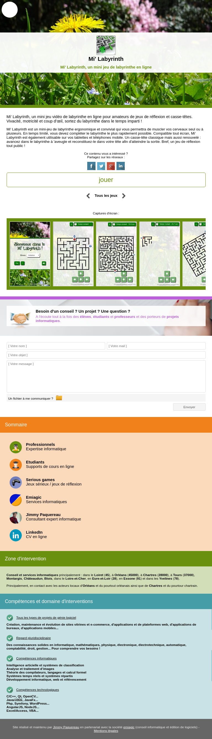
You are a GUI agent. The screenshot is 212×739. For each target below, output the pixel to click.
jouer (106, 179)
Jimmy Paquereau (66, 727)
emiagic (129, 727)
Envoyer (189, 407)
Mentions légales (106, 731)
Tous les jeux (106, 195)
